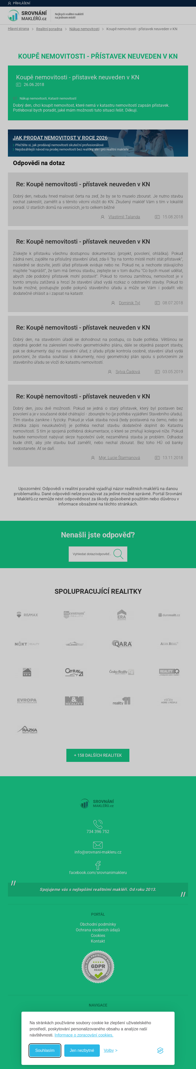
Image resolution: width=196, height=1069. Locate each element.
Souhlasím (45, 1050)
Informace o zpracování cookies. (84, 1035)
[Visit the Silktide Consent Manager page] (160, 1050)
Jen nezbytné (82, 1050)
